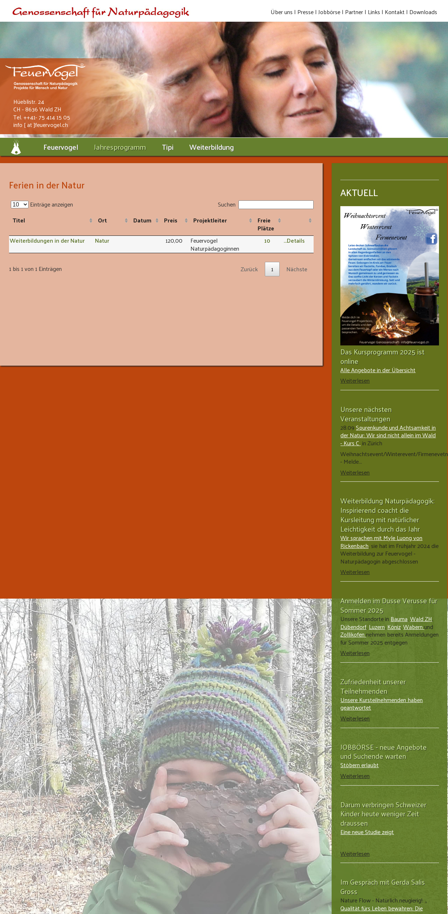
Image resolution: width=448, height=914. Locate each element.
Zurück (249, 269)
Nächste (297, 269)
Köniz (394, 626)
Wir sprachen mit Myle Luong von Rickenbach (381, 541)
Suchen (266, 204)
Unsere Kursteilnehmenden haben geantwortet (381, 703)
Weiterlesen (355, 380)
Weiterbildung (211, 146)
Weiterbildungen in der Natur (47, 240)
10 (267, 240)
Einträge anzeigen (42, 204)
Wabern (413, 626)
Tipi (167, 146)
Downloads (423, 12)
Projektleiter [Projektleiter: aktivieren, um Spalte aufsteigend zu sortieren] (210, 220)
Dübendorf (353, 626)
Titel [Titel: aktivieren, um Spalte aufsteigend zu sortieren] (19, 220)
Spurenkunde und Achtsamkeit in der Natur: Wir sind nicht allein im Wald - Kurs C (388, 435)
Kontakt (395, 12)
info (17, 124)
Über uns (282, 12)
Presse (305, 12)
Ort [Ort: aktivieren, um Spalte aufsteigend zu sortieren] (102, 220)
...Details (294, 240)
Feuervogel (60, 146)
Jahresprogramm (120, 146)
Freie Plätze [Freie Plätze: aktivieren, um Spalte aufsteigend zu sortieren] (266, 224)
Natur (102, 240)
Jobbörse (329, 12)
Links (374, 12)
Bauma (399, 618)
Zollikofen (353, 634)
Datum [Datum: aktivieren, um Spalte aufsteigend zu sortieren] (142, 220)
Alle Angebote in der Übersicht (377, 370)
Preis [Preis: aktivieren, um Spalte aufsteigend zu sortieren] (170, 220)
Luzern (377, 626)
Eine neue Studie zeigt (367, 831)
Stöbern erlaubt (359, 765)
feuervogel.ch (51, 124)
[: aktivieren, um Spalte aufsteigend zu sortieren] (298, 226)
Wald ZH (421, 618)
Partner (354, 12)
